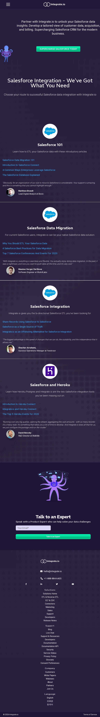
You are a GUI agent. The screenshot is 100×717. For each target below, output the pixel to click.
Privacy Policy (50, 656)
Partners (50, 685)
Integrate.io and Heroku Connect (19, 409)
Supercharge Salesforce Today (58, 49)
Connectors (50, 604)
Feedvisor (51, 351)
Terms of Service (90, 715)
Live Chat (50, 633)
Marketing (50, 607)
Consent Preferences (50, 663)
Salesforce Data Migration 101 (18, 160)
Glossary (50, 660)
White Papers (50, 675)
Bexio (41, 194)
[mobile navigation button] (8, 4)
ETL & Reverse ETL (50, 597)
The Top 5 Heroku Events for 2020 (20, 414)
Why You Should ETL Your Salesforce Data (24, 243)
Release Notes (50, 620)
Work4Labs (42, 272)
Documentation (50, 643)
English (50, 698)
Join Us (50, 689)
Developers (50, 617)
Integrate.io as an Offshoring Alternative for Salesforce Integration (37, 331)
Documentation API (50, 646)
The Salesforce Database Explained (21, 175)
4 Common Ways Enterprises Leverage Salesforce (28, 170)
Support (50, 614)
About (50, 682)
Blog (50, 629)
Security (50, 649)
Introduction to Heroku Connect (18, 404)
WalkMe (36, 436)
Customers (50, 672)
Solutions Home (50, 593)
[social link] (26, 584)
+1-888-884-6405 (51, 578)
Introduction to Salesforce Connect (20, 165)
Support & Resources (50, 636)
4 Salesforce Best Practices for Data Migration (27, 248)
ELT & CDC (50, 600)
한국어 (50, 704)
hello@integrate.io (51, 571)
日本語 (50, 701)
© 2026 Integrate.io (10, 715)
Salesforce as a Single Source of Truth (22, 326)
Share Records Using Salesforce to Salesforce (26, 321)
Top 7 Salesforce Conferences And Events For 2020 (29, 253)
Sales (50, 610)
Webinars (50, 679)
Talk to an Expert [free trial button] (53, 537)
